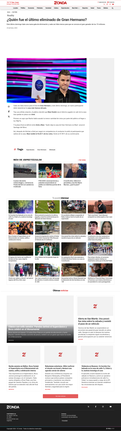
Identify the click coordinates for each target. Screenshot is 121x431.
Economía (31, 8)
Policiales (40, 8)
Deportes (85, 8)
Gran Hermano (41, 150)
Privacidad (64, 420)
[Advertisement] (60, 45)
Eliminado (52, 150)
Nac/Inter (76, 8)
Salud (92, 8)
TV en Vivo (110, 2)
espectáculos (30, 150)
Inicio (8, 12)
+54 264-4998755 (72, 417)
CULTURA (14, 12)
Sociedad (48, 8)
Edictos (106, 8)
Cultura (56, 8)
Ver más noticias (60, 396)
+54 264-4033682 (70, 415)
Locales (15, 8)
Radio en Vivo (101, 2)
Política (23, 8)
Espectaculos (65, 8)
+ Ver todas (82, 160)
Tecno (99, 8)
